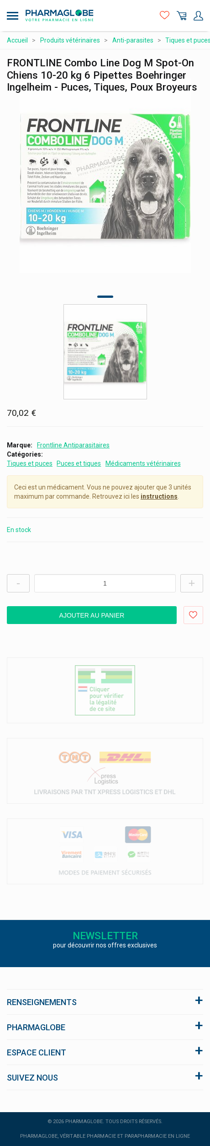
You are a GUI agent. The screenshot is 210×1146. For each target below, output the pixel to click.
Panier (181, 16)
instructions (159, 496)
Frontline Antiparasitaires (73, 445)
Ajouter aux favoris (193, 615)
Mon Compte (198, 16)
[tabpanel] (105, 176)
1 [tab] (105, 297)
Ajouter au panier (92, 615)
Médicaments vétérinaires (143, 463)
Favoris (164, 16)
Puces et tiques (79, 463)
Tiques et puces (29, 463)
